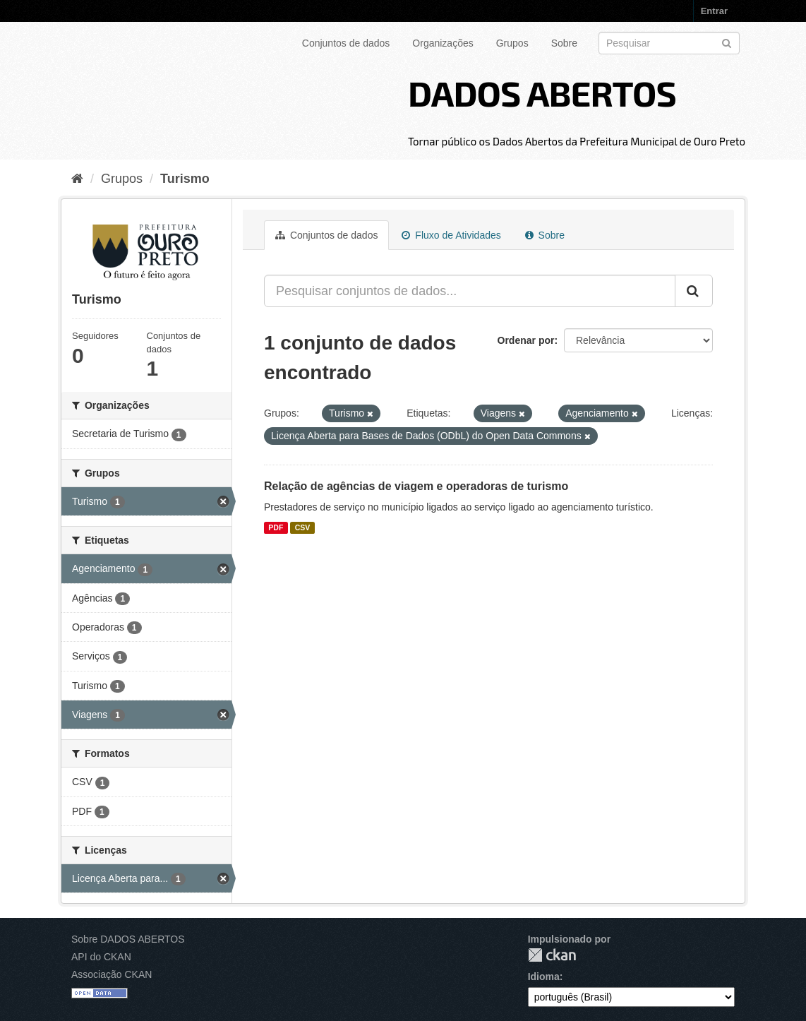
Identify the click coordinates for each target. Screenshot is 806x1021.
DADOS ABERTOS (542, 92)
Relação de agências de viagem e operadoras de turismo (416, 486)
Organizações (442, 43)
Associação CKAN (111, 974)
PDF (275, 527)
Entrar (714, 11)
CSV (303, 527)
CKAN (552, 955)
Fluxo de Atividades (451, 235)
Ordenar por (526, 340)
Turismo (185, 179)
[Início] (77, 179)
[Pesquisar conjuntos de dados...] (469, 291)
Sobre (564, 43)
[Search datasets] (669, 43)
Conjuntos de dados (346, 43)
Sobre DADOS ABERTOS (128, 939)
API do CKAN (101, 956)
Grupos (512, 43)
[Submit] (727, 42)
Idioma (544, 976)
